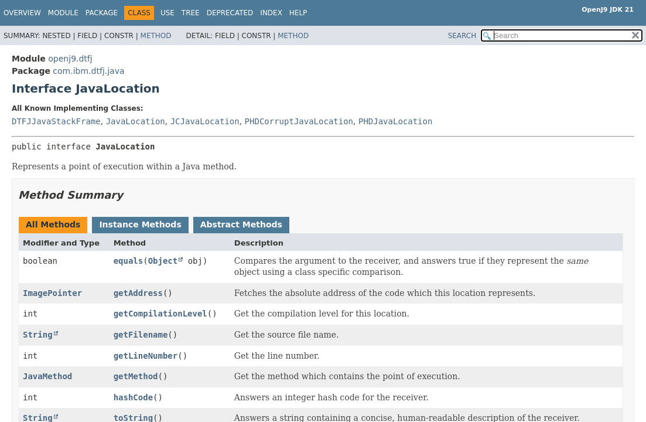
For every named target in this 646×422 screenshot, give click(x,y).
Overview (22, 13)
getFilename (141, 334)
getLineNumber (146, 355)
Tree (191, 13)
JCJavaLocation (205, 121)
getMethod (136, 376)
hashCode (133, 397)
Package (102, 13)
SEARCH (462, 36)
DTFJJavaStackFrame (56, 121)
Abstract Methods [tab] (241, 224)
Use (167, 13)
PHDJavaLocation (395, 121)
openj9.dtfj (70, 58)
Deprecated (230, 13)
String (38, 334)
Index (271, 13)
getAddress (138, 293)
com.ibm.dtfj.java (88, 71)
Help (298, 13)
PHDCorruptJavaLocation (299, 121)
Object (163, 261)
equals (128, 261)
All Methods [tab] (53, 224)
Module (63, 13)
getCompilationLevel (160, 313)
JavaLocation (135, 121)
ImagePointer (52, 293)
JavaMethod (47, 376)
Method (156, 36)
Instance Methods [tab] (140, 224)
